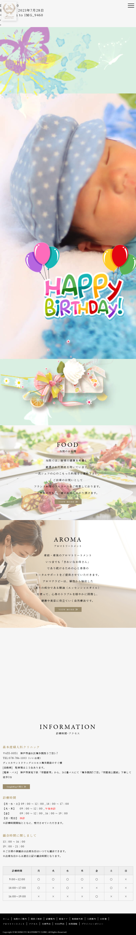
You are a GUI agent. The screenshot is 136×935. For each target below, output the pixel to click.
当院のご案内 (20, 918)
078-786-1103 (18, 758)
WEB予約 (59, 923)
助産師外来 (77, 918)
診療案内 (50, 918)
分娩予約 (46, 923)
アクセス (33, 923)
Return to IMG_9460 (21, 15)
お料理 (103, 918)
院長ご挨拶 (36, 918)
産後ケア (63, 918)
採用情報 (73, 923)
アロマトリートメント (14, 923)
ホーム (6, 918)
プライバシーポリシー (92, 923)
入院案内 (91, 918)
